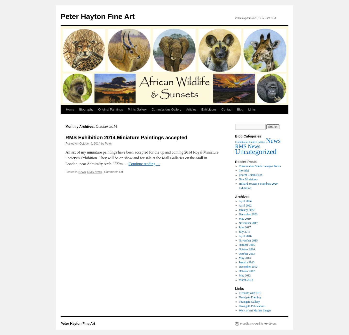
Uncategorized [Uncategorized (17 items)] (256, 151)
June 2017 (245, 227)
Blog (240, 109)
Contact (226, 109)
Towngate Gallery (249, 301)
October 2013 (247, 253)
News (82, 172)
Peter (108, 143)
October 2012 (247, 271)
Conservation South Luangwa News (260, 166)
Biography (86, 109)
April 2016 (245, 236)
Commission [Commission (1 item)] (241, 142)
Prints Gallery (137, 109)
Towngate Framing (250, 297)
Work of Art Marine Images (255, 310)
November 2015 (248, 240)
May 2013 (245, 258)
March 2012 (246, 280)
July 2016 (244, 231)
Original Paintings (110, 109)
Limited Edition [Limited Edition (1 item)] (257, 142)
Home (70, 109)
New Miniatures (248, 179)
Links (251, 109)
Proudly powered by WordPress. (258, 323)
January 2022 (246, 210)
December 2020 (248, 214)
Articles (191, 109)
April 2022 (245, 205)
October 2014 (247, 249)
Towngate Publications (252, 306)
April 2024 (245, 201)
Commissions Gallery (166, 109)
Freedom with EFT (250, 293)
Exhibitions (209, 109)
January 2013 (246, 262)
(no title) (244, 170)
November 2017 (248, 223)
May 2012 (245, 275)
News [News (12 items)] (273, 140)
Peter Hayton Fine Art (98, 16)
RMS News (94, 172)
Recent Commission (250, 175)
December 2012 (248, 266)
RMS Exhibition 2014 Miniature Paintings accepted (126, 137)
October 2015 (247, 245)
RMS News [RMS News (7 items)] (247, 146)
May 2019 (245, 218)
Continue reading (144, 164)
